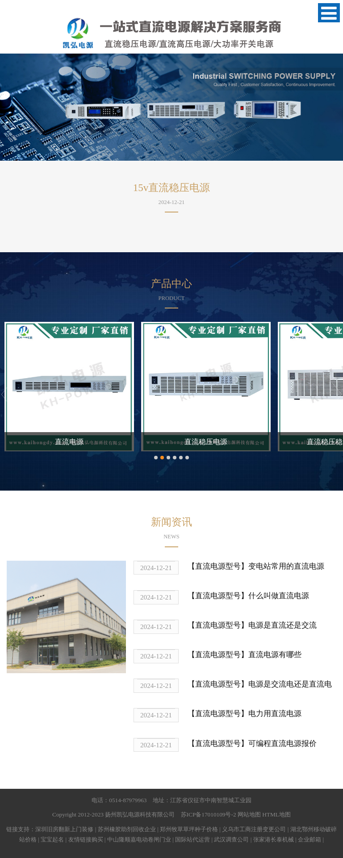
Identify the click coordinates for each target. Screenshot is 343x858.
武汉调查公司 (231, 839)
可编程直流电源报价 (282, 743)
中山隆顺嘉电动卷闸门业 (139, 839)
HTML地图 (276, 814)
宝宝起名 (52, 839)
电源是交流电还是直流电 (290, 684)
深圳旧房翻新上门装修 (64, 829)
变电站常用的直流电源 (286, 566)
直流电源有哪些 (274, 654)
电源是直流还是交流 (282, 625)
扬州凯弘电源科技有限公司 (140, 814)
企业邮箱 (309, 839)
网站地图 (249, 814)
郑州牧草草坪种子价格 (189, 829)
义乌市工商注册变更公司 (254, 829)
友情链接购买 (85, 839)
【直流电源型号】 (218, 566)
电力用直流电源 (274, 713)
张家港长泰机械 (273, 839)
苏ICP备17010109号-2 (208, 814)
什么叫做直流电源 (278, 595)
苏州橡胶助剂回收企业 (127, 829)
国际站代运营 (192, 839)
